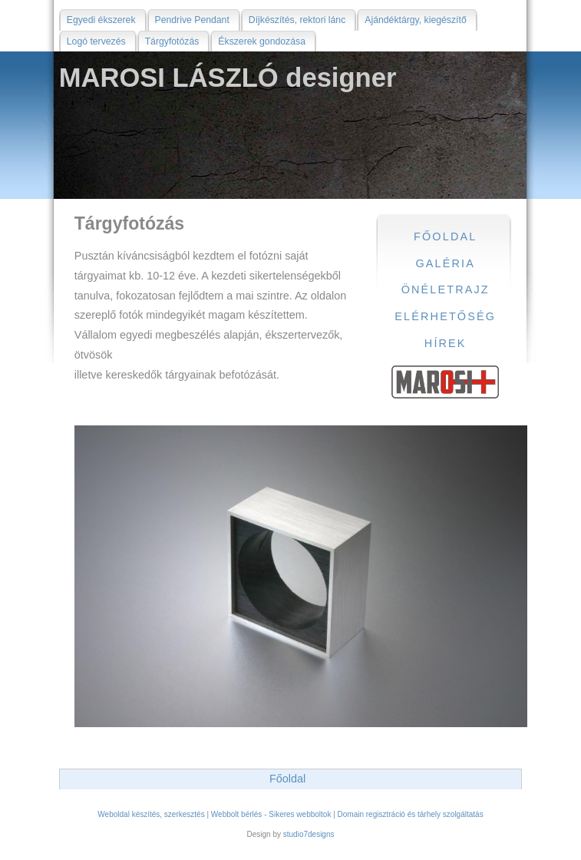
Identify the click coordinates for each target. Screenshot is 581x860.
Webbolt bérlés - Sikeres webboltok (271, 814)
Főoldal (287, 778)
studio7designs (309, 834)
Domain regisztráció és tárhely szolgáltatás (411, 814)
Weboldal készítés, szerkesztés (150, 814)
